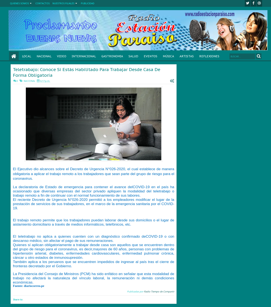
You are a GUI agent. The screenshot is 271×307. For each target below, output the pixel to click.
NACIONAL (44, 56)
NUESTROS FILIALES (63, 3)
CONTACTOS (42, 3)
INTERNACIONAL (84, 56)
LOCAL (26, 56)
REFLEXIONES (209, 56)
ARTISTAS (187, 56)
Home (14, 56)
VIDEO (61, 56)
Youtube (259, 3)
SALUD (133, 56)
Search (258, 56)
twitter (247, 3)
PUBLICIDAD (87, 3)
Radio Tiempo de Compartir (159, 291)
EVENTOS (150, 56)
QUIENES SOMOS (19, 3)
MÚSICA (168, 56)
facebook (253, 3)
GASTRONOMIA (112, 56)
